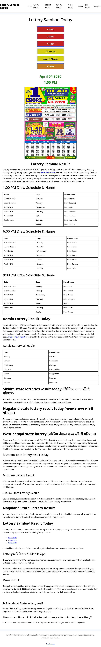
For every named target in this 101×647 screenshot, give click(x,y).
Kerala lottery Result (16, 337)
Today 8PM (12, 543)
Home (29, 6)
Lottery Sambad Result (10, 6)
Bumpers (97, 6)
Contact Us (50, 644)
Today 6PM (12, 540)
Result (80, 6)
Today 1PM (12, 538)
